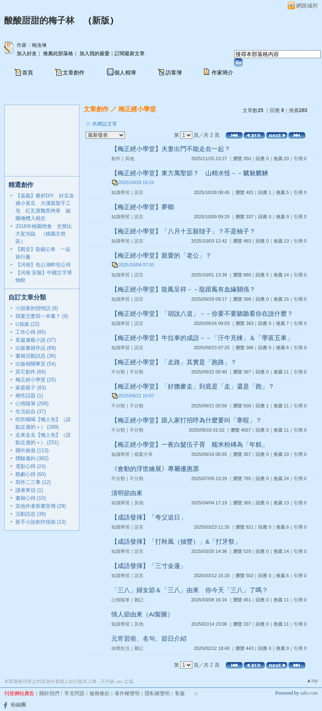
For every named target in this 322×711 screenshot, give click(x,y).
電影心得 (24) (30, 466)
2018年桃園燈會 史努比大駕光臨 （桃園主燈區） (43, 233)
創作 (115, 158)
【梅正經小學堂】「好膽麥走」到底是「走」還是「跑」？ (192, 386)
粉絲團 (18, 705)
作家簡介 (222, 72)
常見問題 (74, 693)
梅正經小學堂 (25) (35, 380)
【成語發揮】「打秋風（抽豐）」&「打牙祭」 (176, 541)
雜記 (138, 599)
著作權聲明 (127, 693)
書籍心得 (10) (30, 498)
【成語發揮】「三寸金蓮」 (149, 565)
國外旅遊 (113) (32, 450)
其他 (129, 158)
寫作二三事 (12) (33, 482)
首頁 (27, 72)
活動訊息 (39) (30, 514)
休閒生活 (120, 648)
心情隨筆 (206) (32, 404)
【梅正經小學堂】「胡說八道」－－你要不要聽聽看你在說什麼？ (202, 313)
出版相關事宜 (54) (35, 364)
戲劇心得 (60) (30, 474)
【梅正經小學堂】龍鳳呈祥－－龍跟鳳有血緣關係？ (183, 289)
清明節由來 (127, 492)
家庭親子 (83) (30, 388)
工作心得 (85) (30, 332)
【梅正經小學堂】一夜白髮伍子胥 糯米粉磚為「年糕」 (189, 444)
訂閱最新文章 (130, 53)
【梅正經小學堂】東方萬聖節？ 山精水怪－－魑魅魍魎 (189, 172)
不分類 (118, 371)
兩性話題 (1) (29, 396)
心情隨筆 (120, 599)
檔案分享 (143, 454)
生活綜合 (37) (30, 411)
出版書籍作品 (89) (35, 348)
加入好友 (27, 53)
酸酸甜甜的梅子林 (39, 20)
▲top (312, 680)
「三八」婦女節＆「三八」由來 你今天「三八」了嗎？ (189, 589)
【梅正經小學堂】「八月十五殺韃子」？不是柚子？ (183, 231)
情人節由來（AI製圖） (142, 614)
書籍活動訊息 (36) (35, 356)
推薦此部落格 (58, 53)
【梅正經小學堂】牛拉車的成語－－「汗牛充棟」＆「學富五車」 (202, 337)
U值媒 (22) (27, 324)
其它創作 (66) (30, 372)
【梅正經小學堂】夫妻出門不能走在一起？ (170, 148)
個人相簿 (125, 72)
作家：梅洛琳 (32, 45)
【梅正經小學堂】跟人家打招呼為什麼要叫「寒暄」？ (186, 420)
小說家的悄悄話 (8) (36, 308)
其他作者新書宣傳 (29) (40, 506)
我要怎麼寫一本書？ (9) (41, 316)
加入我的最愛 (94, 53)
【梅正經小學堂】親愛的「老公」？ (161, 255)
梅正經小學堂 (137, 109)
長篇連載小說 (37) (35, 340)
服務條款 (99, 693)
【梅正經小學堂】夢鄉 (142, 206)
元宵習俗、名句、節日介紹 (149, 638)
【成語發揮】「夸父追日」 (149, 517)
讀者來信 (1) (29, 490)
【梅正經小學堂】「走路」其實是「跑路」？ (174, 362)
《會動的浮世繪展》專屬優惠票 (155, 468)
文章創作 (73, 72)
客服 (180, 693)
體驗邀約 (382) (32, 458)
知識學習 (120, 192)
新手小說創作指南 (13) (40, 522)
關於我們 (49, 693)
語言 (138, 192)
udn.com (309, 693)
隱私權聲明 (157, 693)
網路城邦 (307, 6)
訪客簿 (174, 72)
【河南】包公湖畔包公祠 (43, 265)
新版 (101, 20)
